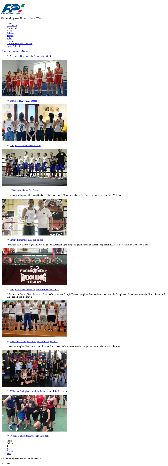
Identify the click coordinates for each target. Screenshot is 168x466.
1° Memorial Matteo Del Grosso (24, 190)
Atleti (9, 38)
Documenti (12, 28)
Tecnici (10, 36)
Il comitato (12, 25)
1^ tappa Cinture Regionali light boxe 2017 (29, 436)
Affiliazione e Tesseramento (19, 43)
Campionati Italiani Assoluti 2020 (25, 145)
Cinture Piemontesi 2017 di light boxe (27, 240)
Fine (9, 453)
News (9, 30)
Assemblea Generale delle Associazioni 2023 (30, 56)
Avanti (10, 451)
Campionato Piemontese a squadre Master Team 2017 (34, 289)
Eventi (10, 41)
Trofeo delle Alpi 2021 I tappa (23, 101)
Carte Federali (13, 46)
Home (9, 23)
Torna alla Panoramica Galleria (15, 51)
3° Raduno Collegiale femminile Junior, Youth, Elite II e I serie (38, 391)
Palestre (10, 33)
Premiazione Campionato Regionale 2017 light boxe (33, 341)
